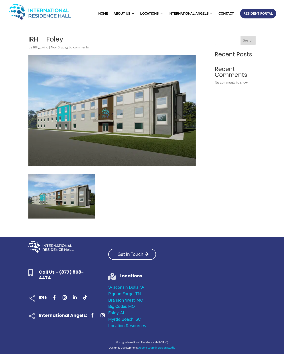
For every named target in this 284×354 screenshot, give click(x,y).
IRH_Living (40, 47)
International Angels (189, 14)
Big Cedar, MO (121, 306)
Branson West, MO (125, 300)
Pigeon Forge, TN (124, 293)
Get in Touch (130, 254)
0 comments (79, 47)
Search (248, 40)
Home (103, 14)
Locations (149, 14)
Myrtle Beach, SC (124, 319)
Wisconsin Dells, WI (127, 287)
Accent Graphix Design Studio (156, 347)
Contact (226, 14)
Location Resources (127, 325)
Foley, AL (116, 312)
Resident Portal (258, 14)
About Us (122, 14)
